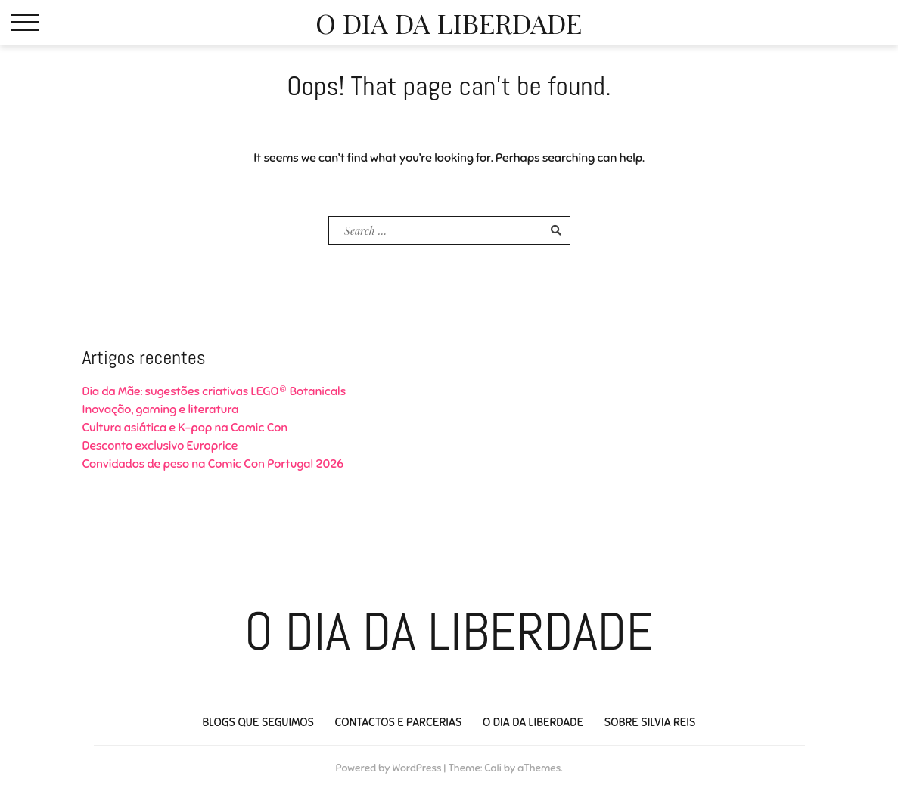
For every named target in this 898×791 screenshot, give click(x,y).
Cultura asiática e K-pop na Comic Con (185, 427)
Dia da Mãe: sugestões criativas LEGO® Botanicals (214, 391)
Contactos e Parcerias (397, 722)
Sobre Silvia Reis (649, 722)
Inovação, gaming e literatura (160, 409)
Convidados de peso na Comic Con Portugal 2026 (213, 463)
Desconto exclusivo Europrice (160, 445)
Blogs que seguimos (258, 722)
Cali (493, 768)
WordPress (416, 768)
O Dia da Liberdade (448, 23)
